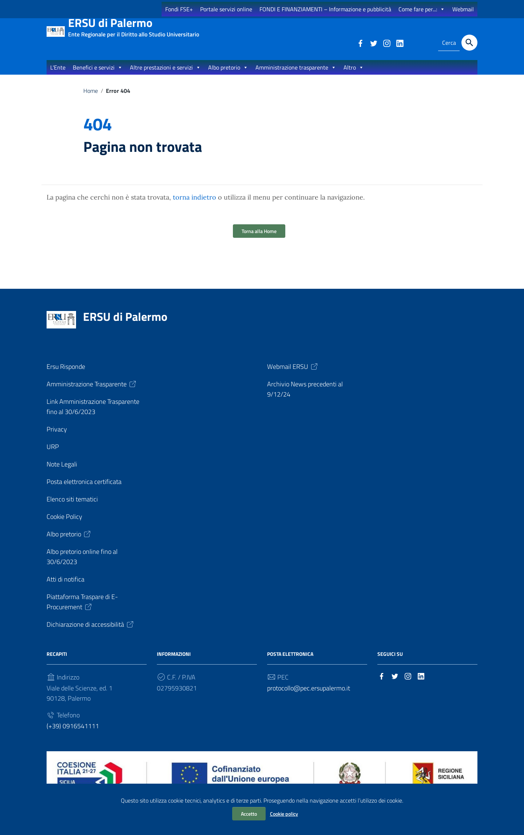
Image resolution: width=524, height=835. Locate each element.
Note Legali (62, 471)
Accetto (249, 814)
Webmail (463, 9)
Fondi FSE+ (179, 9)
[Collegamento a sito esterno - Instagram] (386, 42)
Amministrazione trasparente (295, 74)
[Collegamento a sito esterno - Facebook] (360, 42)
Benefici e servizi (98, 74)
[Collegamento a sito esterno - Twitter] (373, 42)
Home (90, 97)
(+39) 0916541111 (73, 733)
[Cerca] (469, 43)
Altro (354, 74)
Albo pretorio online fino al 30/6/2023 (82, 564)
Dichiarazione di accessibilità (91, 632)
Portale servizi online (226, 9)
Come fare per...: (421, 9)
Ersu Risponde (66, 374)
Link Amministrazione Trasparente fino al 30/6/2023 (93, 414)
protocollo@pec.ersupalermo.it (308, 695)
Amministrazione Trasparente (92, 391)
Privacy (57, 436)
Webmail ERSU (293, 374)
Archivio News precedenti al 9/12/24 (305, 396)
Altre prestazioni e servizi (165, 74)
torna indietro (194, 204)
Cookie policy (284, 814)
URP (53, 454)
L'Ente (58, 74)
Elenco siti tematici (72, 506)
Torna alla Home (259, 238)
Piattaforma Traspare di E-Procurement (82, 609)
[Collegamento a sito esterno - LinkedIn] (399, 42)
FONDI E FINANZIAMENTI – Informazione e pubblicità (325, 9)
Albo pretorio (228, 74)
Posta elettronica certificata (84, 489)
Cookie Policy (64, 524)
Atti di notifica (65, 586)
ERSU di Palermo (133, 26)
